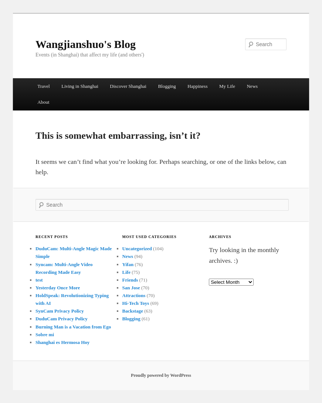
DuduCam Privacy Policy (61, 318)
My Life (227, 86)
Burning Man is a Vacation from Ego (73, 327)
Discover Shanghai (128, 86)
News (252, 86)
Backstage (132, 311)
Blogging (167, 86)
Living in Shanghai (79, 86)
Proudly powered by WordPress (161, 375)
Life (126, 272)
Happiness (197, 86)
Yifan (128, 264)
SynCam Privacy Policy (59, 311)
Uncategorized (137, 248)
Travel (43, 86)
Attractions (134, 295)
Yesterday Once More (57, 287)
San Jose (131, 287)
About (43, 102)
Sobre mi (44, 334)
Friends (130, 280)
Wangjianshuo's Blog (85, 44)
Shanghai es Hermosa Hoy (62, 342)
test (39, 280)
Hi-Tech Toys (135, 303)
